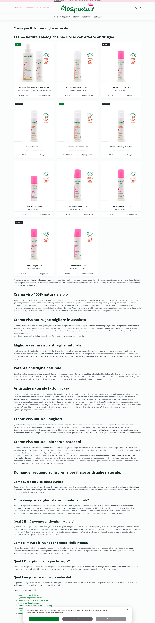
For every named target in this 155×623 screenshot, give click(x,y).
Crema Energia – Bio (34, 265)
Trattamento (47, 90)
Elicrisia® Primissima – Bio (77, 147)
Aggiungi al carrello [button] (44, 95)
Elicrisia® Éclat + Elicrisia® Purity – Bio (34, 87)
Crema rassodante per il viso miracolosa (33, 600)
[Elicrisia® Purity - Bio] (34, 121)
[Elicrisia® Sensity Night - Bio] (77, 62)
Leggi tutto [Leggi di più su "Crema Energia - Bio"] (44, 274)
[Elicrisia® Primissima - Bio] (77, 121)
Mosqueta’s (65, 17)
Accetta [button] (44, 619)
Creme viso (20, 90)
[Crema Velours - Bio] (77, 240)
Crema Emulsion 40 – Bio (77, 206)
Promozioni (38, 90)
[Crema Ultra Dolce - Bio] (121, 62)
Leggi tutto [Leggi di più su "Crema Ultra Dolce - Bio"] (131, 95)
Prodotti (87, 17)
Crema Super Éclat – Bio (121, 206)
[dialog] (77, 615)
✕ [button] (127, 610)
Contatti (98, 17)
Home (55, 17)
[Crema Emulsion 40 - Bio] (77, 181)
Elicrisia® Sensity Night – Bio (77, 87)
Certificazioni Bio (32, 8)
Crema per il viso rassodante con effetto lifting (35, 606)
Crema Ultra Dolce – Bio (121, 87)
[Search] (136, 8)
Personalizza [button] (111, 619)
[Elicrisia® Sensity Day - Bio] (121, 121)
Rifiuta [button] (77, 619)
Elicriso (76, 17)
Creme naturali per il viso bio (28, 595)
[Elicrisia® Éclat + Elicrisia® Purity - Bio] (34, 62)
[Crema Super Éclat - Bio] (121, 181)
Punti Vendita (45, 8)
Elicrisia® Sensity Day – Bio (121, 147)
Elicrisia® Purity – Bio (34, 147)
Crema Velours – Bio (77, 265)
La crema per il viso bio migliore (29, 603)
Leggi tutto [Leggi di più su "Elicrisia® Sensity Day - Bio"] (131, 155)
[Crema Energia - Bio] (34, 240)
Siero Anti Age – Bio (34, 206)
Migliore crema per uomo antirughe (31, 598)
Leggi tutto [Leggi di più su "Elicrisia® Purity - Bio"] (44, 155)
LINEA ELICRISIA (29, 90)
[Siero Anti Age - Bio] (34, 181)
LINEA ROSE (124, 90)
